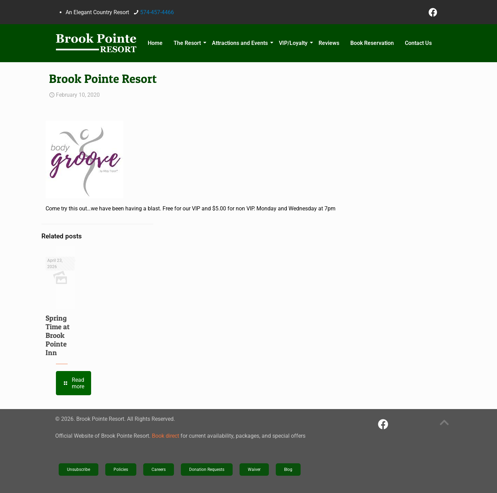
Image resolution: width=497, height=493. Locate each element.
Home (155, 43)
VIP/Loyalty (294, 43)
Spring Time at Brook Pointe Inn (58, 335)
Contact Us (418, 43)
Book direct (165, 436)
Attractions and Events (241, 43)
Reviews (329, 43)
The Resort (188, 43)
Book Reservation (372, 43)
